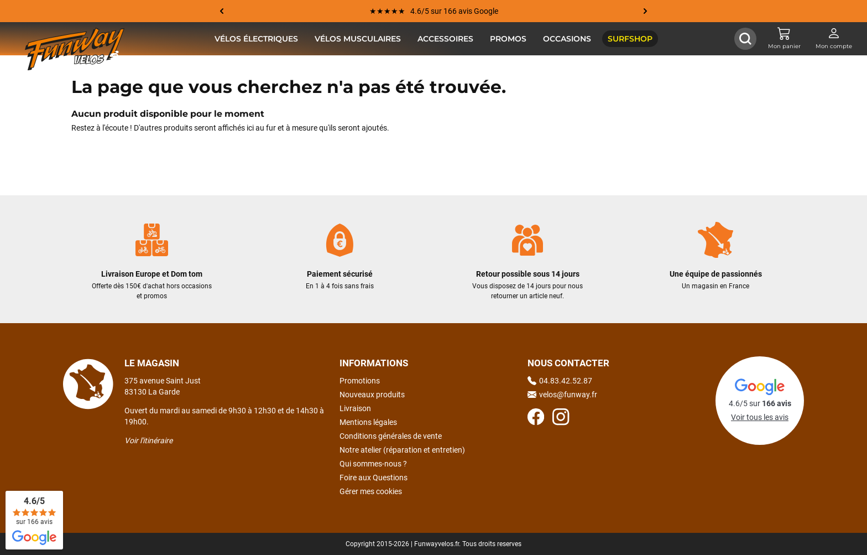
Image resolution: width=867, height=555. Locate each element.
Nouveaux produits (372, 394)
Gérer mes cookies (371, 491)
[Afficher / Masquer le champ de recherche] (745, 38)
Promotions (360, 380)
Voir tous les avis (759, 417)
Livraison (355, 408)
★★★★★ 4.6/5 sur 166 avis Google (433, 11)
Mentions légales (368, 422)
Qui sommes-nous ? (373, 463)
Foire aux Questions (374, 477)
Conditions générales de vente (391, 436)
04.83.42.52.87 (559, 380)
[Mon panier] (784, 38)
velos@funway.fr (562, 394)
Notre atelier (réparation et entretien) (402, 449)
